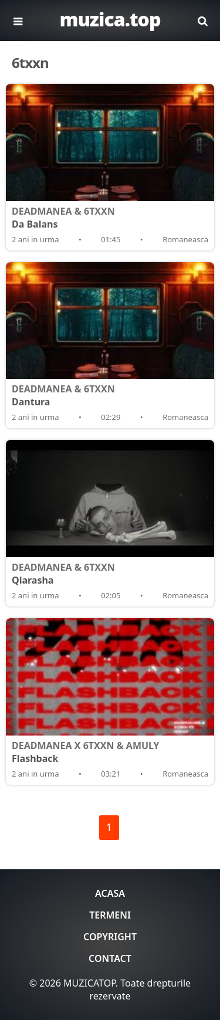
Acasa (110, 893)
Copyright (110, 936)
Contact (110, 958)
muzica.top (109, 19)
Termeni (110, 915)
